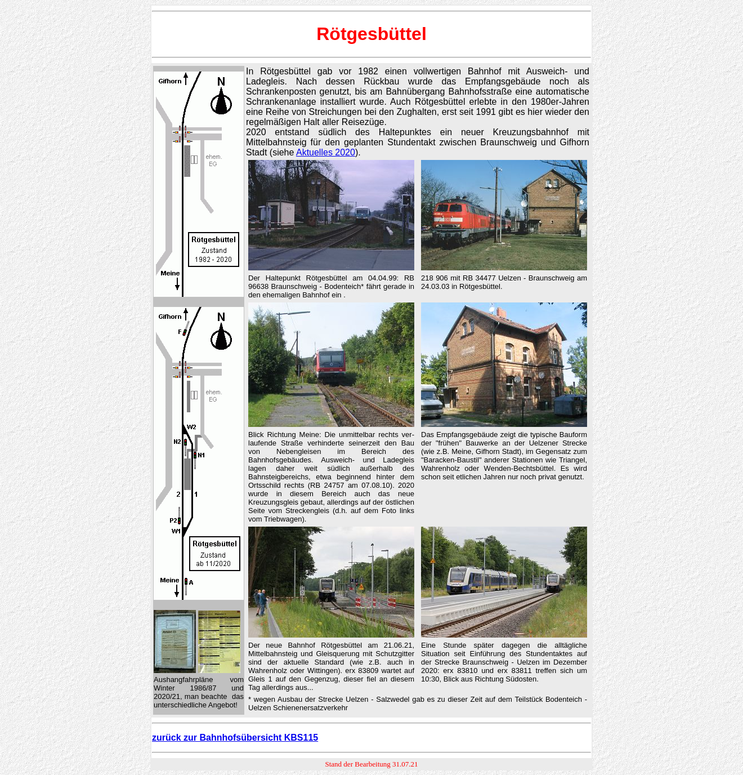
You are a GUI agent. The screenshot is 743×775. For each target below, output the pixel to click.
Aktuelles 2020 (325, 152)
